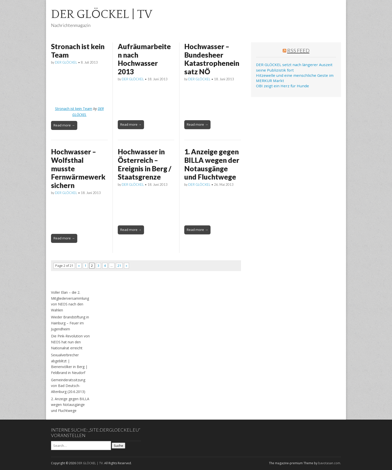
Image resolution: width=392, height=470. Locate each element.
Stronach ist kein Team (77, 50)
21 (119, 266)
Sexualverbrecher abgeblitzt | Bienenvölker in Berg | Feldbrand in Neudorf (69, 364)
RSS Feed (298, 50)
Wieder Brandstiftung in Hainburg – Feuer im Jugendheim (70, 323)
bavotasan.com (329, 463)
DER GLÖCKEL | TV (101, 14)
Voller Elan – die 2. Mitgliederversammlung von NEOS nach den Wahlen (70, 301)
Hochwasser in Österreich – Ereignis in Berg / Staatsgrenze (144, 164)
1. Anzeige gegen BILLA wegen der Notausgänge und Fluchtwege (211, 164)
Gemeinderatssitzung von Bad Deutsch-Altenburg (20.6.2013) (68, 385)
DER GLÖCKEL (66, 62)
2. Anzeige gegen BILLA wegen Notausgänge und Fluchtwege (70, 404)
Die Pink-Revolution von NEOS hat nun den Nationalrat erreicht (70, 342)
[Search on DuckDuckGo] (81, 445)
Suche (118, 445)
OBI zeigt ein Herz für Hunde (282, 85)
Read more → (64, 125)
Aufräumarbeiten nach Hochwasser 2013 (144, 59)
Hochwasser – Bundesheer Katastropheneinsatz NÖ (211, 59)
